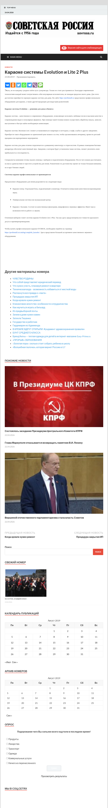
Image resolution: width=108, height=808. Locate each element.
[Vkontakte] (7, 85)
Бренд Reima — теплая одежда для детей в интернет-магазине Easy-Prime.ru (52, 336)
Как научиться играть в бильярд (29, 307)
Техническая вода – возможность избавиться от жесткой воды (44, 289)
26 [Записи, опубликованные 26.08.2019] (12, 654)
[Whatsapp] (24, 85)
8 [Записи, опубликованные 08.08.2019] (54, 636)
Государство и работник (25, 322)
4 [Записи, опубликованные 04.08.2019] (96, 631)
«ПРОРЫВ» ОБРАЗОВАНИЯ (27, 340)
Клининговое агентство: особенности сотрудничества (40, 303)
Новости (9, 67)
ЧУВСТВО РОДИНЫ (23, 278)
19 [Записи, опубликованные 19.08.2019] (12, 648)
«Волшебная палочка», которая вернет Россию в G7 (39, 347)
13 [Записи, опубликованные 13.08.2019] (26, 642)
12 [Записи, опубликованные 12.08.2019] (12, 642)
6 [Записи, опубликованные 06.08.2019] (26, 636)
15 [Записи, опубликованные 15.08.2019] (54, 642)
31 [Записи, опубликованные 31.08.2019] (82, 654)
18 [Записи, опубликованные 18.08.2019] (96, 642)
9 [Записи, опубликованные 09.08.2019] (67, 636)
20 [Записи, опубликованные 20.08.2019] (26, 648)
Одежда (12, 753)
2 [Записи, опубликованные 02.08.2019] (67, 631)
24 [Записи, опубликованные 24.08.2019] (82, 648)
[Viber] (34, 85)
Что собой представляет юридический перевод (37, 282)
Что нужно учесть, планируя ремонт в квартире (37, 285)
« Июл (8, 662)
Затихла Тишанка (22, 318)
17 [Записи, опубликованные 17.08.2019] (82, 642)
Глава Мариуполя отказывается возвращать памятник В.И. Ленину (44, 442)
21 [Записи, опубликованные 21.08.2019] (40, 648)
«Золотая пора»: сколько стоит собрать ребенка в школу (41, 343)
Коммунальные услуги (20, 758)
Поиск (8, 547)
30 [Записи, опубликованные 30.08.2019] (68, 654)
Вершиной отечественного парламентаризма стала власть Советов (44, 517)
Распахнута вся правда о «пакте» (29, 293)
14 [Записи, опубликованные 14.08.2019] (40, 642)
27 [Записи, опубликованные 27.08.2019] (26, 654)
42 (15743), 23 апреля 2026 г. (16, 599)
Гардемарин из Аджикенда (26, 325)
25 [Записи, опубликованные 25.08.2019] (96, 648)
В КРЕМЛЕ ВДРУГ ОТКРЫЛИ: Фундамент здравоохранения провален (49, 329)
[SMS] (40, 85)
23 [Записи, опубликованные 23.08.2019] (68, 648)
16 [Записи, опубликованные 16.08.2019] (68, 642)
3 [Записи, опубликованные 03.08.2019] (81, 631)
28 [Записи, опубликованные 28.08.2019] (40, 654)
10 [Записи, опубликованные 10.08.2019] (82, 636)
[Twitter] (18, 85)
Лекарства (13, 744)
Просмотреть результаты (54, 776)
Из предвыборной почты (25, 311)
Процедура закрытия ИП (25, 296)
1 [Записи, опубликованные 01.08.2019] (54, 631)
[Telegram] (29, 85)
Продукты (13, 739)
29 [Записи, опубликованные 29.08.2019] (54, 654)
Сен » (14, 662)
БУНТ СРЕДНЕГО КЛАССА (26, 332)
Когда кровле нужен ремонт (27, 300)
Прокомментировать (26, 77)
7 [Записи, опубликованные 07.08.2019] (40, 636)
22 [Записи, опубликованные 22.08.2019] (54, 648)
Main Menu (16, 57)
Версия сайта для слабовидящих (82, 47)
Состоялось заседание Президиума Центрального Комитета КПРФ (44, 430)
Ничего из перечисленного (22, 763)
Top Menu (11, 7)
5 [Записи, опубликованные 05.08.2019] (12, 636)
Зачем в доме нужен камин (26, 314)
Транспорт (13, 748)
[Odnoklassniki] (13, 85)
